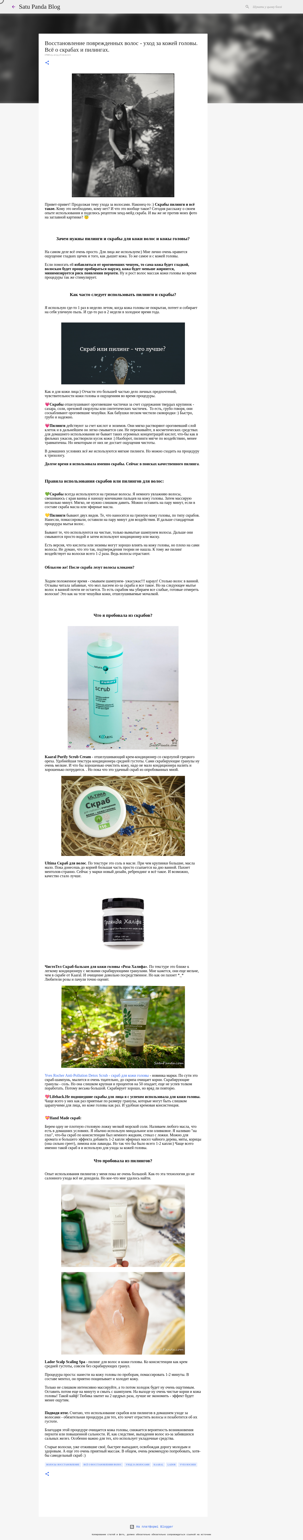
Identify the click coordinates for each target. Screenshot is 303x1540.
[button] (47, 63)
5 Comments (64, 55)
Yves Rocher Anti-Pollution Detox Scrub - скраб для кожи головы (97, 1075)
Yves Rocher (188, 1464)
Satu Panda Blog (39, 6)
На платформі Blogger (151, 1527)
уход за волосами (137, 1464)
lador (171, 1464)
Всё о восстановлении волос (103, 1464)
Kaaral (158, 1464)
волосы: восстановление (62, 1464)
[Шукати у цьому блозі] (271, 6)
